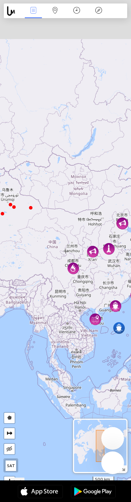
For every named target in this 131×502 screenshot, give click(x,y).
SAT (11, 465)
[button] (10, 204)
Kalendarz (76, 11)
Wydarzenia (33, 11)
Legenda (98, 11)
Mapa (55, 11)
